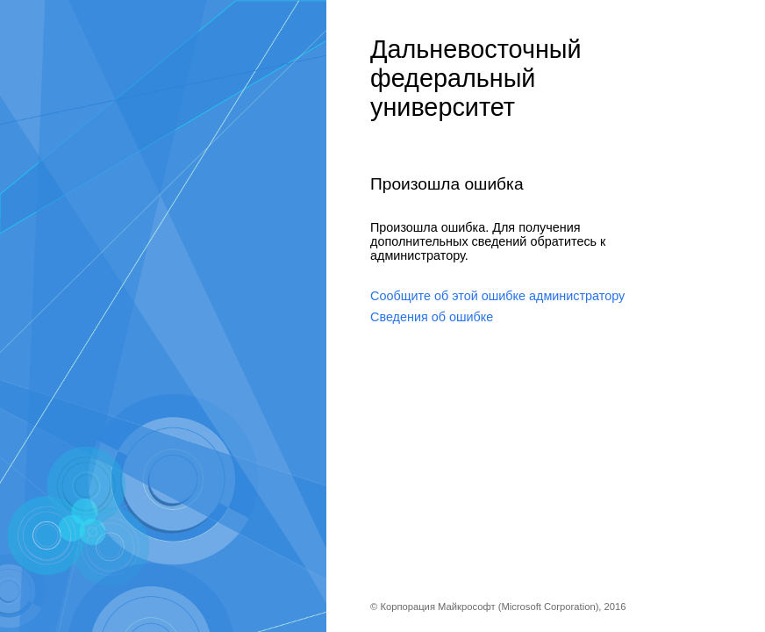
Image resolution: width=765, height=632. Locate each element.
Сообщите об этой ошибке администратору (497, 296)
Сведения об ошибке (431, 317)
